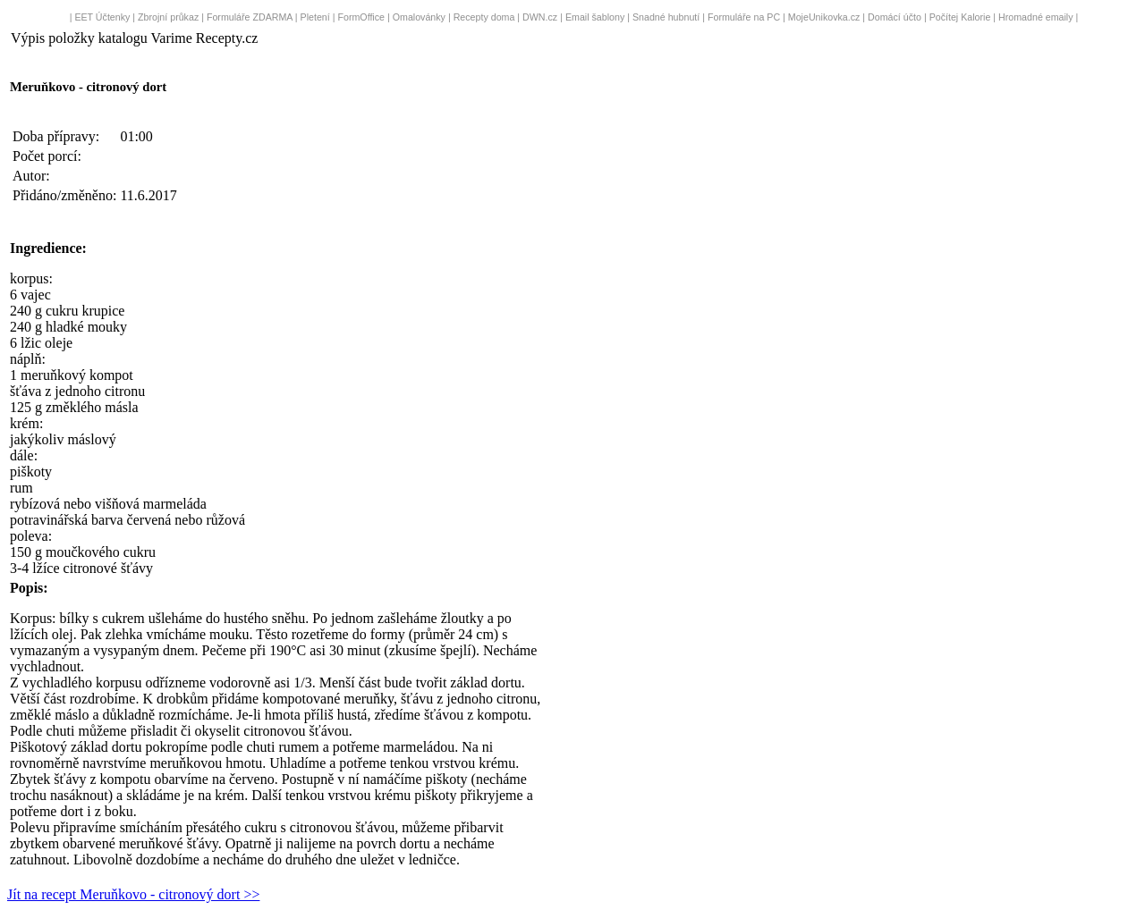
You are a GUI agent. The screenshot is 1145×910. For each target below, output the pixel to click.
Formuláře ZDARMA (250, 17)
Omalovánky (419, 17)
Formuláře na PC (744, 17)
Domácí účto (894, 17)
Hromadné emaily (1035, 17)
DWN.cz (539, 17)
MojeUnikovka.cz (824, 17)
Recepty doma (484, 17)
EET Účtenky (102, 17)
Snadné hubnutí (666, 17)
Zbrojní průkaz (168, 17)
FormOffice (361, 17)
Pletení (315, 17)
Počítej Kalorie (960, 17)
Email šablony (594, 17)
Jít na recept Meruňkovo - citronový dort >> (133, 894)
